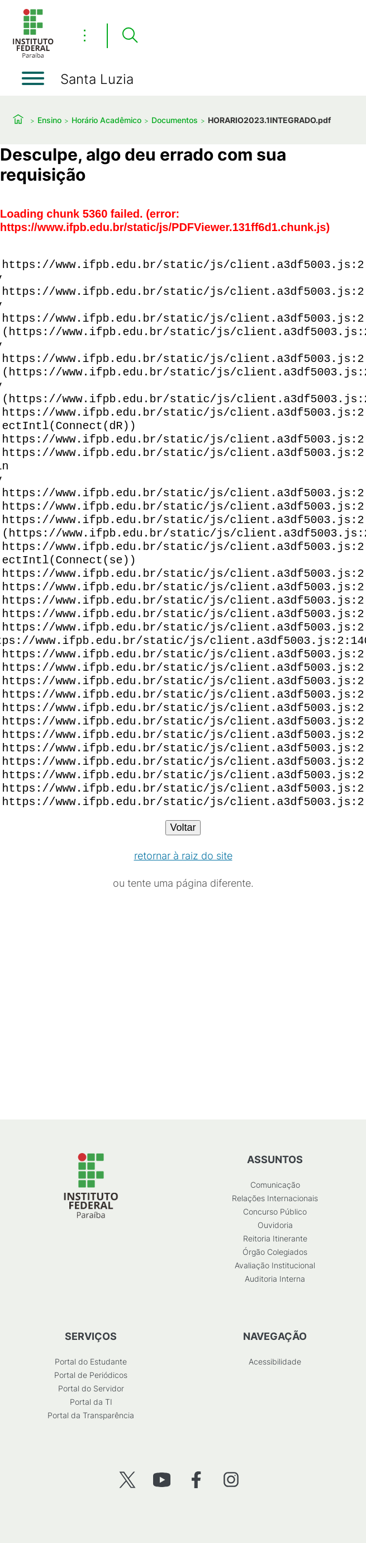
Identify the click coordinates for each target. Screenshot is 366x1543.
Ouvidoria (275, 1225)
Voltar (183, 827)
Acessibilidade (275, 1361)
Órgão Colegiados (275, 1252)
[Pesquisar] (130, 36)
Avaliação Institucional (275, 1265)
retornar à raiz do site (183, 856)
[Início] (33, 56)
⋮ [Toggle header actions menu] (84, 35)
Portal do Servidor (91, 1388)
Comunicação (275, 1184)
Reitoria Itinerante (275, 1238)
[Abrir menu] (32, 78)
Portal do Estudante (91, 1361)
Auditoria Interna (275, 1278)
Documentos (174, 120)
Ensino (49, 120)
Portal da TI (91, 1401)
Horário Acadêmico (106, 120)
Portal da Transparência (90, 1415)
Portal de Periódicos (90, 1375)
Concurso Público (275, 1211)
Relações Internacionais (275, 1198)
